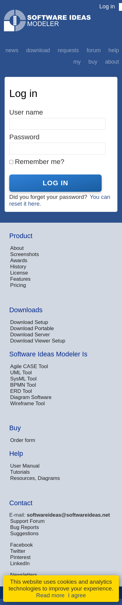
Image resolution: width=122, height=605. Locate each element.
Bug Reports (24, 527)
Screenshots (24, 254)
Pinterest (20, 557)
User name (26, 112)
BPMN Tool (23, 385)
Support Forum (27, 521)
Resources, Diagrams (35, 478)
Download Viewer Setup (37, 341)
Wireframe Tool (27, 403)
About (112, 62)
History (18, 267)
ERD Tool (21, 391)
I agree (77, 595)
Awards (18, 260)
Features (20, 279)
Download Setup (29, 322)
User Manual (24, 466)
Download (38, 50)
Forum (94, 50)
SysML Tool (23, 379)
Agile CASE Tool (29, 366)
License (19, 273)
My (77, 62)
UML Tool (21, 373)
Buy (92, 62)
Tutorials (20, 472)
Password (24, 137)
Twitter (17, 551)
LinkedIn (20, 563)
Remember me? (39, 162)
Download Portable (32, 328)
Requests (68, 50)
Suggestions (24, 533)
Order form (22, 440)
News (12, 50)
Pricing (18, 285)
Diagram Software (30, 397)
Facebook (21, 545)
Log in (107, 6)
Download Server (30, 335)
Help (113, 50)
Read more (50, 595)
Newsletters (23, 575)
